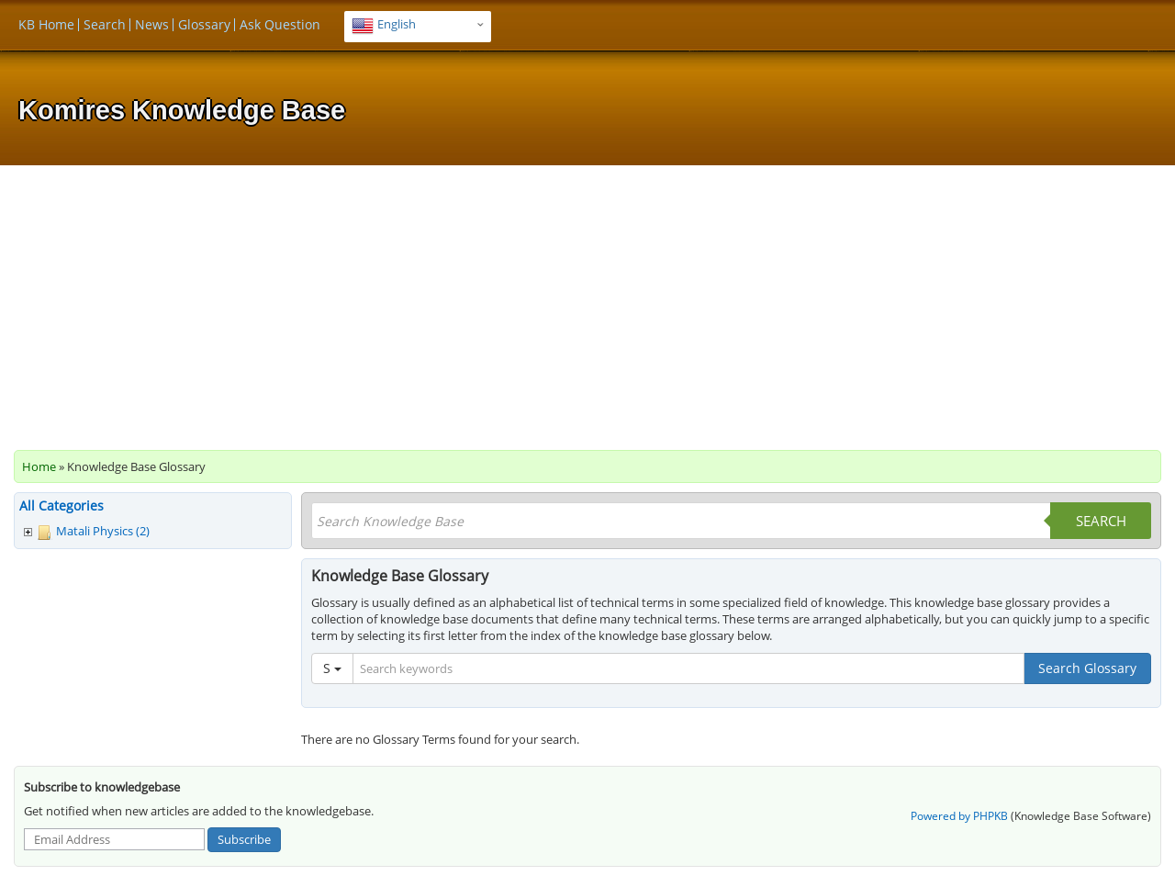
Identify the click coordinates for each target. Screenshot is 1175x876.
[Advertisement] (587, 303)
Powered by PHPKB (959, 816)
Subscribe (244, 839)
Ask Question (280, 24)
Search (105, 24)
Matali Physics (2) (103, 530)
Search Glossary (1087, 668)
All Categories (61, 505)
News (152, 24)
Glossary (204, 24)
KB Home (46, 24)
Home (39, 466)
